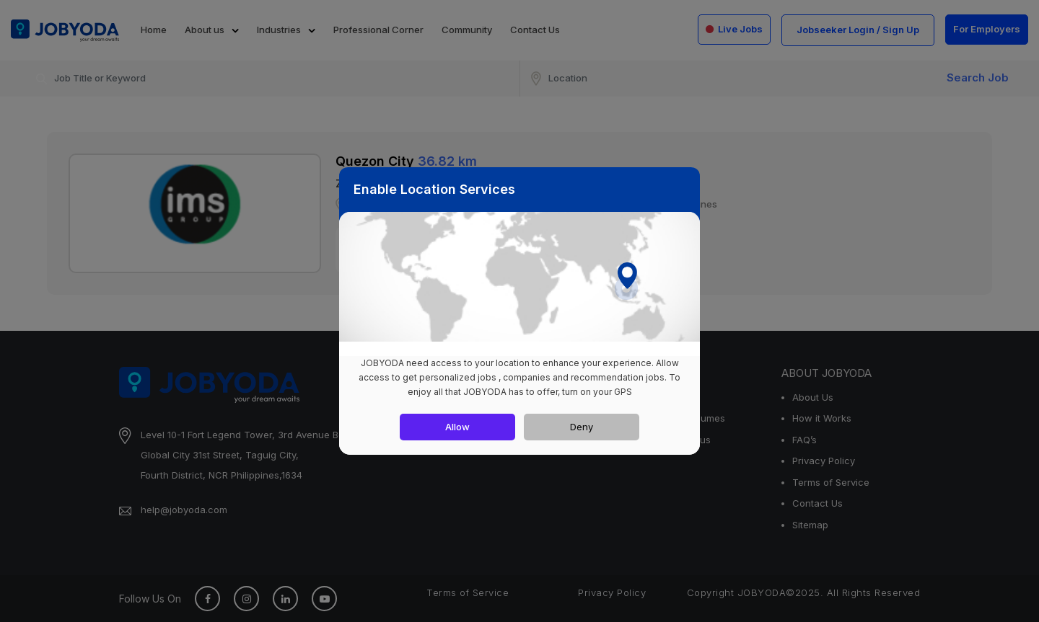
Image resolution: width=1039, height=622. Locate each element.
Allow (457, 426)
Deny (581, 426)
